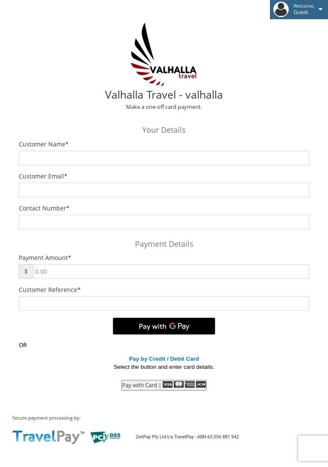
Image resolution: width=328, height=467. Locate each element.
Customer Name (44, 144)
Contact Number (44, 208)
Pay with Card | (164, 385)
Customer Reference (50, 290)
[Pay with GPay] (164, 326)
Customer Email (43, 176)
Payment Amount (45, 258)
